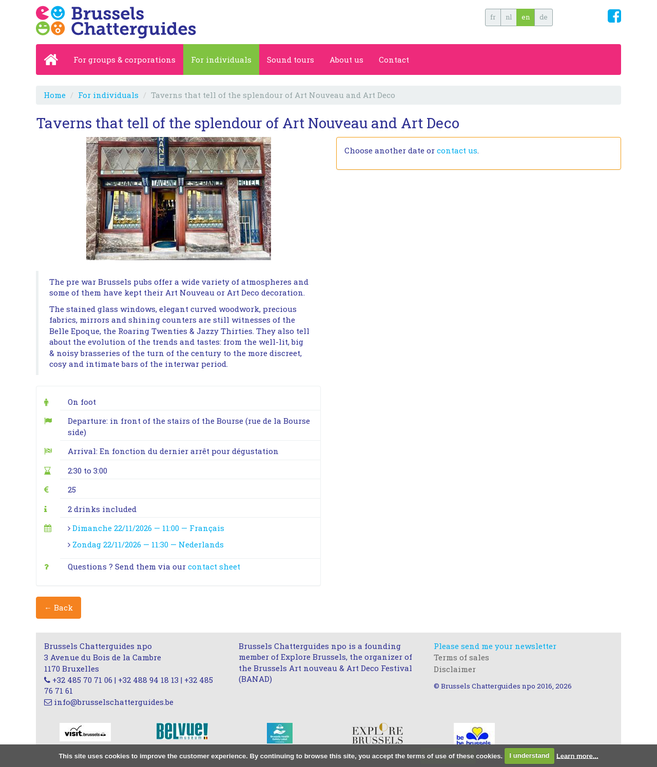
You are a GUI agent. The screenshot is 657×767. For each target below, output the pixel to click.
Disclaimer (455, 669)
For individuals (221, 59)
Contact (394, 59)
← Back (58, 607)
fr (493, 17)
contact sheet (214, 566)
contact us (457, 150)
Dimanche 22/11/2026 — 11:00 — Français (148, 528)
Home (55, 95)
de (543, 17)
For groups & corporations (124, 59)
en (525, 17)
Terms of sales (461, 657)
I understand (530, 755)
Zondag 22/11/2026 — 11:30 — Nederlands (148, 544)
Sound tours (290, 59)
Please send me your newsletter (495, 646)
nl (509, 17)
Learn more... (577, 755)
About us (346, 59)
